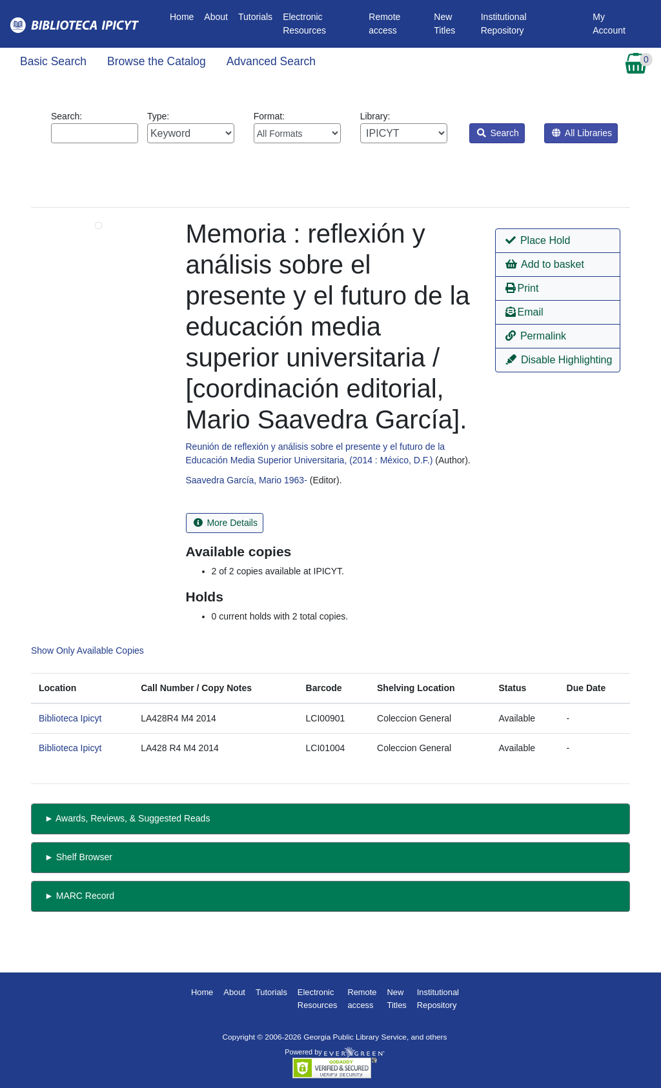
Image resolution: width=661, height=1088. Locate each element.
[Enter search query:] (94, 133)
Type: (190, 127)
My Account (609, 23)
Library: (403, 127)
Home (184, 16)
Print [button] (522, 288)
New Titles (444, 23)
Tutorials (255, 17)
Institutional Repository (504, 23)
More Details (226, 523)
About (216, 17)
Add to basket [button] (544, 264)
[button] (558, 240)
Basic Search (53, 61)
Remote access (384, 23)
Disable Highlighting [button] (559, 359)
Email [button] (524, 312)
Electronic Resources (304, 23)
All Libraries (582, 133)
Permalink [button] (536, 335)
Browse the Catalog (156, 61)
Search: (94, 127)
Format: (297, 127)
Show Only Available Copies (87, 650)
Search (498, 133)
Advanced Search (271, 61)
